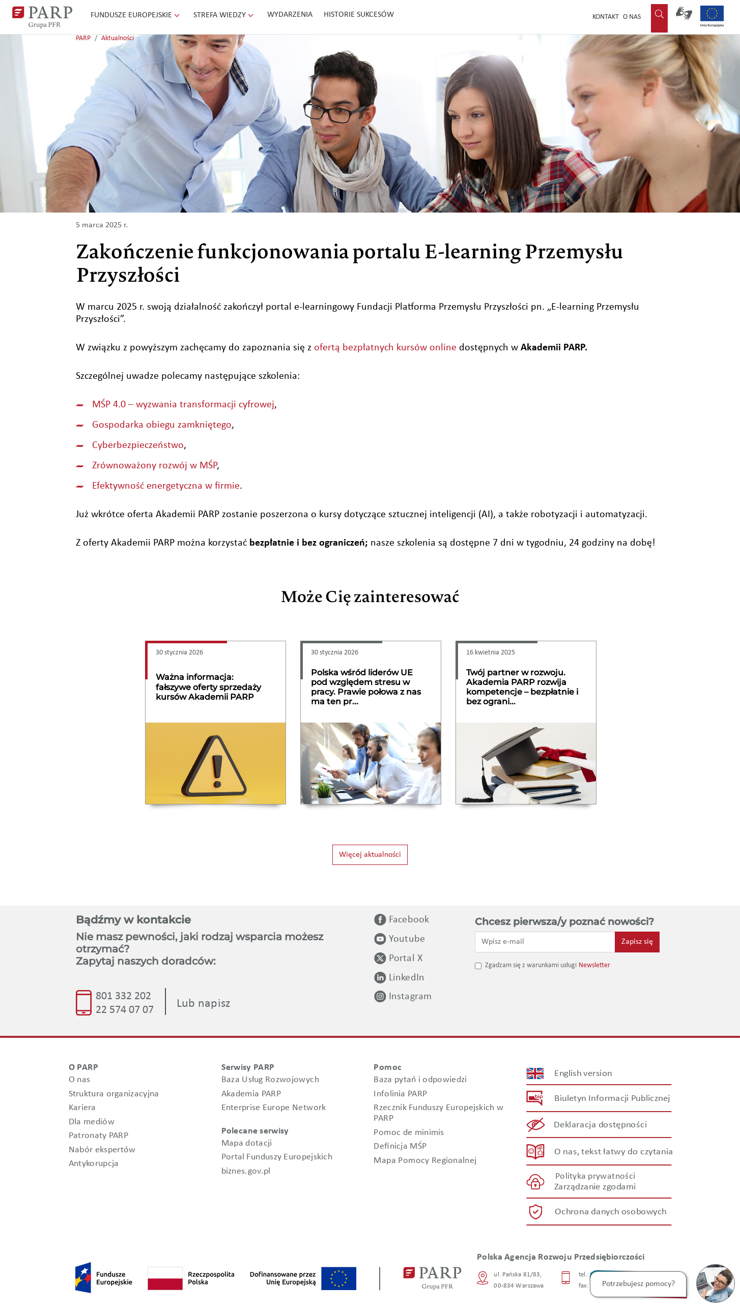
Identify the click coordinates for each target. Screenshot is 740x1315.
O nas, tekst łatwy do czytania (613, 1151)
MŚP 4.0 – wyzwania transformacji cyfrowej (183, 405)
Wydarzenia (289, 15)
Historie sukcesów (359, 15)
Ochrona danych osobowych (611, 1212)
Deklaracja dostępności (600, 1125)
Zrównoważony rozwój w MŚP (154, 466)
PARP (83, 38)
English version (584, 1073)
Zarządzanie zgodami (595, 1187)
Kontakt (605, 17)
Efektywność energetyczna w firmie (166, 486)
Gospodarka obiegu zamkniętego (162, 425)
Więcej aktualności (370, 855)
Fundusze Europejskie (136, 15)
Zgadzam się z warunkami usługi (531, 965)
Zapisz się (637, 942)
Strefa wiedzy (224, 15)
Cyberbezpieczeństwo (138, 445)
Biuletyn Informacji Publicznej (612, 1098)
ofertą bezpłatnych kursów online (385, 348)
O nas (632, 17)
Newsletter (594, 965)
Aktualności (117, 38)
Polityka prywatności (595, 1176)
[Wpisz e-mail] (545, 942)
